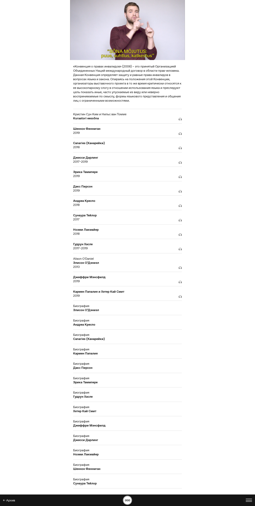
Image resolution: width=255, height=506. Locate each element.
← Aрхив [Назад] (9, 500)
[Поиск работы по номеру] (127, 500)
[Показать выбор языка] (249, 500)
